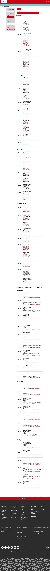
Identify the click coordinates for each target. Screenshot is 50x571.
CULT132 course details (36, 297)
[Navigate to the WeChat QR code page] (12, 547)
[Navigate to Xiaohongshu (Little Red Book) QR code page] (18, 547)
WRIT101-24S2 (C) (26, 66)
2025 (11, 13)
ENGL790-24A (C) (26, 271)
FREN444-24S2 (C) (26, 282)
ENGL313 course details (36, 419)
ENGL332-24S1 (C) (26, 174)
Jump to (18, 11)
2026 (8, 15)
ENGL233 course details (36, 370)
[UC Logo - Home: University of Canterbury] (4, 1)
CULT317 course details (36, 388)
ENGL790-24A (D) (26, 273)
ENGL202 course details (36, 339)
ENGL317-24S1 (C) (26, 168)
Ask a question (20, 532)
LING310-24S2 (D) (26, 197)
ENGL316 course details (36, 426)
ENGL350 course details (36, 435)
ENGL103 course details (36, 304)
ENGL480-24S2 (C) (26, 248)
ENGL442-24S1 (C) (26, 231)
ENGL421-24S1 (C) (26, 224)
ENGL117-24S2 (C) (26, 42)
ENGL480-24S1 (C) (26, 246)
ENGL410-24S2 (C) (26, 210)
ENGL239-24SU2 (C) (26, 137)
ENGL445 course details (36, 478)
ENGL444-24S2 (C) (26, 240)
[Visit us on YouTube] (15, 547)
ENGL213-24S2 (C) (26, 122)
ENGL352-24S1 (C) (26, 180)
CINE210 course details (36, 329)
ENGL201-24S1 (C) (26, 104)
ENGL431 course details (36, 471)
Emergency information (37, 533)
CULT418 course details (36, 447)
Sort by (19, 8)
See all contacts (20, 538)
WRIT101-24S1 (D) (26, 63)
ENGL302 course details (36, 403)
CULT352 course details (36, 394)
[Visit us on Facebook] (2, 547)
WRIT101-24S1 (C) (26, 61)
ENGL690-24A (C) (26, 265)
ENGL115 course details (36, 311)
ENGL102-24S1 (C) (26, 23)
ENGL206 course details (36, 347)
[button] (25, 5)
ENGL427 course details (36, 464)
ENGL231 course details (36, 362)
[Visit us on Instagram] (5, 547)
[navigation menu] (48, 2)
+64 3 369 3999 (4, 531)
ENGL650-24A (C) (26, 254)
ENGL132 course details (36, 318)
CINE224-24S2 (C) (26, 83)
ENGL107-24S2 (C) (26, 29)
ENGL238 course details (36, 377)
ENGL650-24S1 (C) (26, 256)
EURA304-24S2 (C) (26, 187)
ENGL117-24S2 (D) (26, 44)
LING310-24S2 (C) (26, 194)
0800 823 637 (40, 531)
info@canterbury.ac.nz (5, 533)
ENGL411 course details (36, 456)
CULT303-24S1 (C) (26, 153)
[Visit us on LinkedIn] (8, 547)
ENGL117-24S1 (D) (26, 39)
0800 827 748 (3, 530)
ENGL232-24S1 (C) (26, 130)
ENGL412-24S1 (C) (26, 218)
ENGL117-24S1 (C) (26, 36)
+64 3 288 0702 (20, 530)
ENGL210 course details (36, 355)
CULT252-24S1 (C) (26, 97)
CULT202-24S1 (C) (26, 91)
